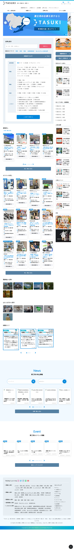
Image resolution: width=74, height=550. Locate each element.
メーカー (20, 67)
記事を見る (45, 10)
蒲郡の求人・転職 (61, 111)
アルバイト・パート (34, 63)
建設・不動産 (21, 69)
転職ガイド (28, 10)
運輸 (30, 73)
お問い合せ (44, 7)
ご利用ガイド (32, 7)
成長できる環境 (22, 110)
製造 (25, 51)
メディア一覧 (58, 520)
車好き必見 (36, 99)
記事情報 (57, 516)
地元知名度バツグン (23, 108)
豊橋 (19, 93)
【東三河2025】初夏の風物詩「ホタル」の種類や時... (63, 152)
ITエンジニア (40, 86)
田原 (33, 93)
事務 (17, 51)
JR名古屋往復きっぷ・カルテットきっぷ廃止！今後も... (66, 141)
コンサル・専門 (22, 71)
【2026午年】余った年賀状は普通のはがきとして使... (66, 162)
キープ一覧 (68, 3)
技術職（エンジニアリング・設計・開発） (28, 82)
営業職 (33, 84)
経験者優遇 (20, 104)
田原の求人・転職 (61, 114)
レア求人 (20, 106)
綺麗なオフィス (22, 97)
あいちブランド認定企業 (42, 51)
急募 (30, 102)
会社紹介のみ (32, 523)
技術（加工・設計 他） (30, 67)
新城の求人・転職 (61, 117)
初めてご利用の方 (63, 58)
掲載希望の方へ (24, 7)
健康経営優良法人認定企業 (24, 99)
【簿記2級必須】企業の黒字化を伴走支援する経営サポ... (62, 70)
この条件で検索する (28, 117)
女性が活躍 (41, 110)
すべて (19, 63)
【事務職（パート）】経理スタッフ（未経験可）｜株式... (62, 82)
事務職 (39, 84)
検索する (45, 46)
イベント (57, 518)
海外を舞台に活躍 (22, 102)
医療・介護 (36, 73)
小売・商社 (29, 69)
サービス (41, 67)
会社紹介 (26, 88)
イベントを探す (62, 10)
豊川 (24, 93)
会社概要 (39, 7)
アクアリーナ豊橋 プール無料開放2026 (66, 185)
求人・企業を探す (12, 10)
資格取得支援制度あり (39, 102)
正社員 (25, 63)
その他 (26, 76)
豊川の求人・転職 (61, 109)
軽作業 (43, 82)
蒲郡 (28, 93)
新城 (38, 93)
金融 (36, 69)
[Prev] (5, 22)
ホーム (56, 508)
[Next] (68, 22)
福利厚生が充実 (32, 110)
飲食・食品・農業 (33, 71)
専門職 (33, 86)
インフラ (20, 76)
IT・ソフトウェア (22, 73)
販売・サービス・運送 (23, 86)
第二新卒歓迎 (29, 104)
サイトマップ (58, 530)
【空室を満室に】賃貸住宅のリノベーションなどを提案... (62, 93)
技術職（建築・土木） (23, 84)
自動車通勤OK (34, 108)
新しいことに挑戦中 (33, 97)
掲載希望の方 (63, 53)
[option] (37, 23)
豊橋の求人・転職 (61, 106)
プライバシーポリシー (54, 7)
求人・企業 (63, 3)
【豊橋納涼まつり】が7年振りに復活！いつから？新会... (66, 131)
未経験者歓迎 (31, 51)
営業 (21, 51)
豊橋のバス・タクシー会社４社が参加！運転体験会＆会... (62, 196)
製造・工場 (20, 80)
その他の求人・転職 (61, 120)
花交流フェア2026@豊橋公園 (66, 205)
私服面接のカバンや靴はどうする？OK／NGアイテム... (66, 172)
